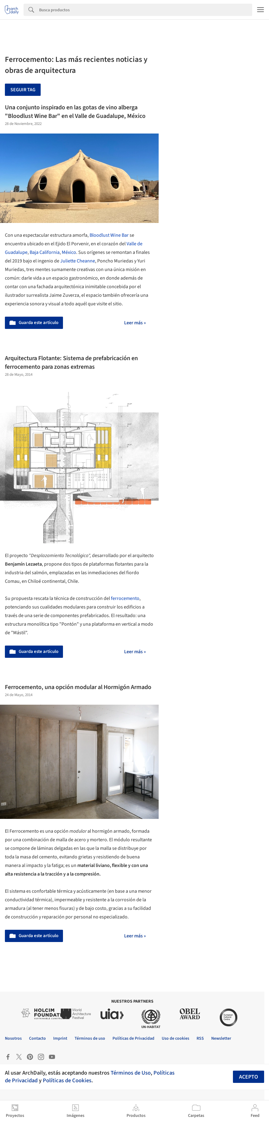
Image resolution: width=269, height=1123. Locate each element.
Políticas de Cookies (67, 1080)
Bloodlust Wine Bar (109, 235)
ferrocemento (125, 598)
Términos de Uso (131, 1073)
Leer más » (135, 322)
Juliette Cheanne (77, 261)
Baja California (45, 252)
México (69, 252)
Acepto (248, 1077)
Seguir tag (22, 89)
